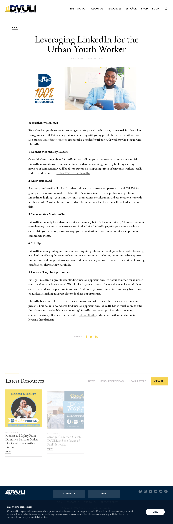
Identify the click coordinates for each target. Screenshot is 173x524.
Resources (114, 8)
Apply (104, 493)
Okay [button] (155, 512)
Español (131, 8)
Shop (144, 8)
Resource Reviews (112, 383)
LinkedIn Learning (132, 251)
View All (159, 383)
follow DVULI (87, 315)
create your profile (102, 310)
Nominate (69, 493)
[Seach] (166, 9)
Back (15, 28)
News (91, 383)
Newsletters (137, 383)
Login (155, 8)
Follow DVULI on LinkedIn (73, 173)
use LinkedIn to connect (52, 140)
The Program (78, 8)
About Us (97, 8)
